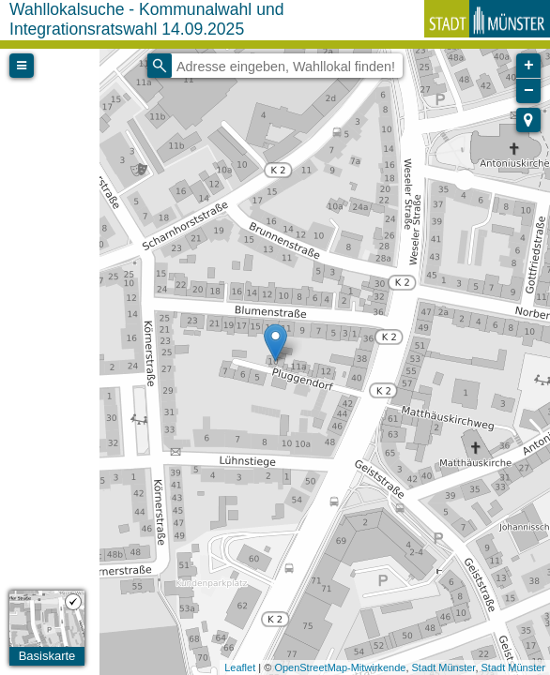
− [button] (529, 91)
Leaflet (239, 667)
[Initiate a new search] (159, 65)
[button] (528, 120)
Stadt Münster (444, 667)
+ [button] (529, 65)
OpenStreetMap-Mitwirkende (339, 667)
